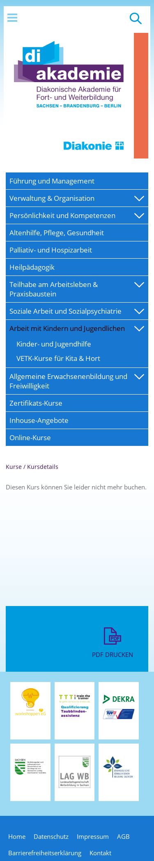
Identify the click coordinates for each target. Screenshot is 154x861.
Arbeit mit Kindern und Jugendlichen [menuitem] (67, 328)
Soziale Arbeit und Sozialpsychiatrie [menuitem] (65, 311)
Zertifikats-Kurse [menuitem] (35, 403)
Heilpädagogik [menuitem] (32, 267)
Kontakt (100, 853)
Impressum (93, 836)
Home (16, 836)
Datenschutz (51, 836)
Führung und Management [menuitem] (51, 181)
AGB (123, 836)
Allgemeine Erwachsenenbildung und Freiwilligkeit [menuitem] (68, 381)
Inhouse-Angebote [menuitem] (39, 420)
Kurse (14, 467)
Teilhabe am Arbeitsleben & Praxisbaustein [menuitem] (53, 289)
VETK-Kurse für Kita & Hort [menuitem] (58, 358)
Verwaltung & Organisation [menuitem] (51, 198)
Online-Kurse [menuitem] (30, 437)
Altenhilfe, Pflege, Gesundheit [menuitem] (56, 232)
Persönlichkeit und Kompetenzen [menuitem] (62, 215)
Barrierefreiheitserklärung (44, 853)
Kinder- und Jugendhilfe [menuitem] (53, 344)
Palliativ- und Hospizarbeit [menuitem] (50, 250)
